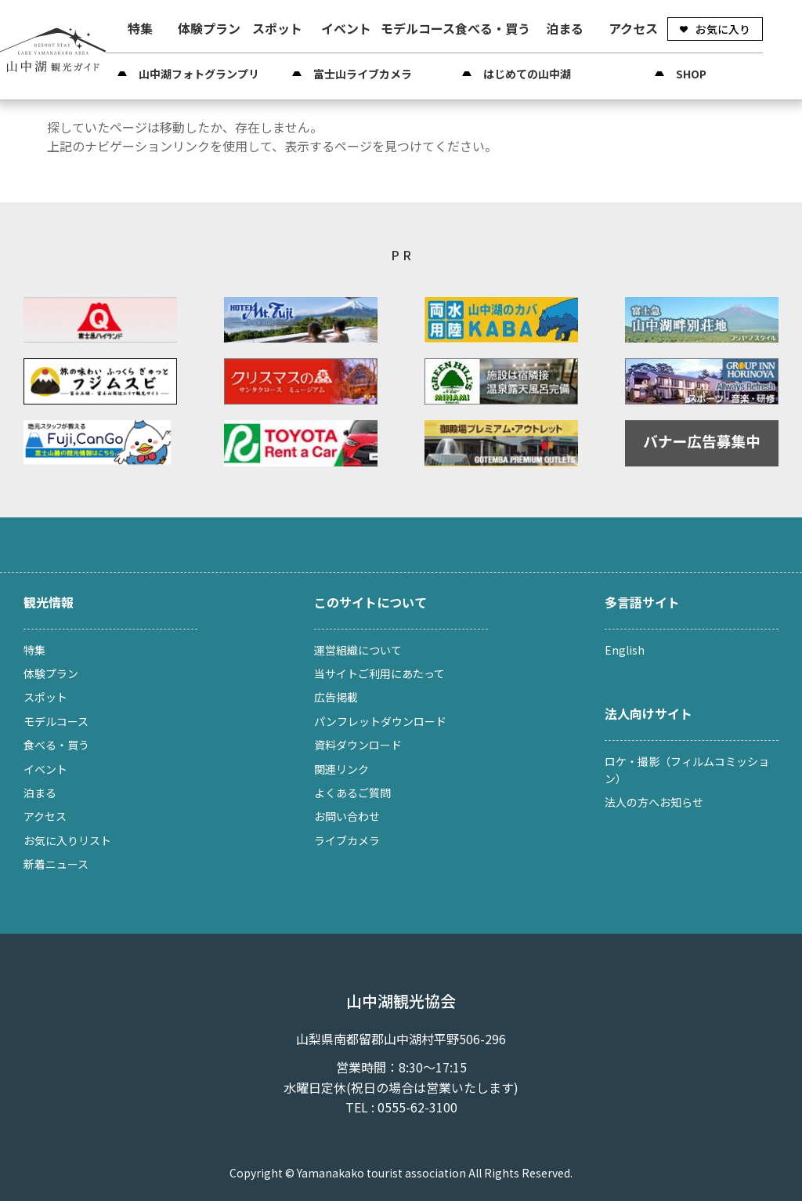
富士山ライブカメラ (362, 74)
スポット (277, 28)
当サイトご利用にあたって (379, 673)
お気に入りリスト (67, 840)
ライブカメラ (347, 840)
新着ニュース (56, 864)
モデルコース (418, 28)
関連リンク (341, 769)
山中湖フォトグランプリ (199, 74)
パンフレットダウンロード (380, 721)
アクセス (633, 28)
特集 (140, 28)
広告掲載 (336, 697)
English (625, 650)
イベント (346, 28)
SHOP (691, 74)
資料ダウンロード (358, 745)
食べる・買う (492, 28)
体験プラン (209, 28)
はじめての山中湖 (527, 74)
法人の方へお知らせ (654, 802)
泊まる (564, 28)
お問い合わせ (347, 816)
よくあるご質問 (352, 792)
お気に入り (722, 29)
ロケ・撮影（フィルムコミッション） (687, 769)
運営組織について (358, 650)
